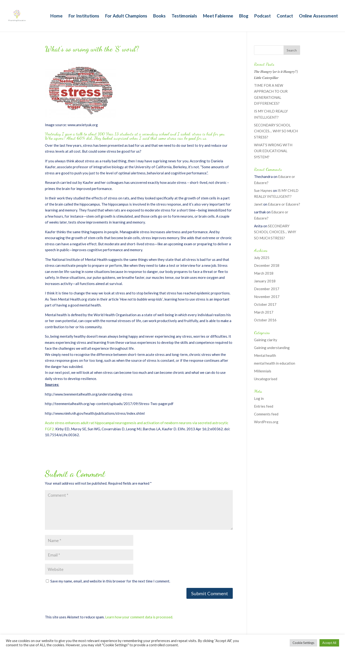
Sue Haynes (263, 190)
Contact (285, 16)
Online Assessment (318, 16)
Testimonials (184, 16)
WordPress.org (266, 422)
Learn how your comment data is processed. (139, 617)
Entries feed (263, 406)
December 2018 (266, 265)
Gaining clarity (265, 340)
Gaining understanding (272, 347)
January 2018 (265, 281)
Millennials (262, 371)
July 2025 (261, 257)
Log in (259, 398)
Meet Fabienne (218, 16)
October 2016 (265, 320)
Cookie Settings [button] (303, 643)
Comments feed (266, 414)
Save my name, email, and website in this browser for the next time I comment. (110, 581)
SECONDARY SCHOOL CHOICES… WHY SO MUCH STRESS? (276, 131)
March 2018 (263, 273)
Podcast (262, 16)
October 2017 (265, 304)
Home (56, 16)
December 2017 (266, 289)
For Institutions (84, 16)
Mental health (265, 355)
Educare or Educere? (284, 204)
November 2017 (267, 296)
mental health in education (274, 363)
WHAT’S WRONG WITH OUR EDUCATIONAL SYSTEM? (273, 151)
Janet (258, 204)
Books (159, 16)
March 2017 (263, 312)
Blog (243, 16)
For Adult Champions (126, 16)
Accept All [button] (329, 643)
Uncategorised (265, 379)
